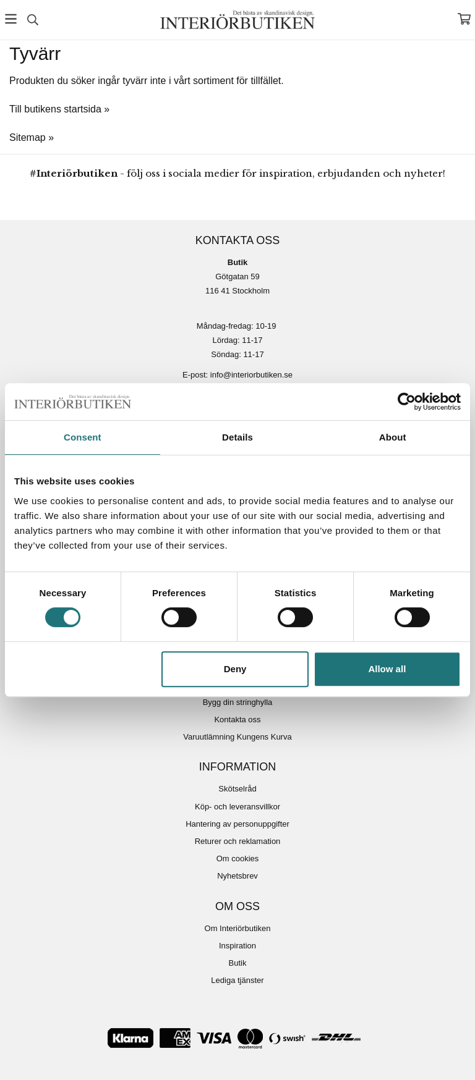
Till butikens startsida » (59, 109)
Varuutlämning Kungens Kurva (237, 736)
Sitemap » (31, 137)
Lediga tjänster (237, 980)
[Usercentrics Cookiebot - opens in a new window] (407, 401)
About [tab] (392, 437)
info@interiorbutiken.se (251, 374)
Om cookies (237, 858)
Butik (238, 963)
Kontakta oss (237, 719)
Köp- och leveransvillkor (237, 806)
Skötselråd (237, 788)
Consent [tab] (82, 437)
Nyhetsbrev (237, 875)
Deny (235, 669)
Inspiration (237, 945)
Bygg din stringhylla (238, 702)
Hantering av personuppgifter (237, 824)
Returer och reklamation (238, 841)
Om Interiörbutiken (238, 928)
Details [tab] (237, 437)
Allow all (387, 669)
